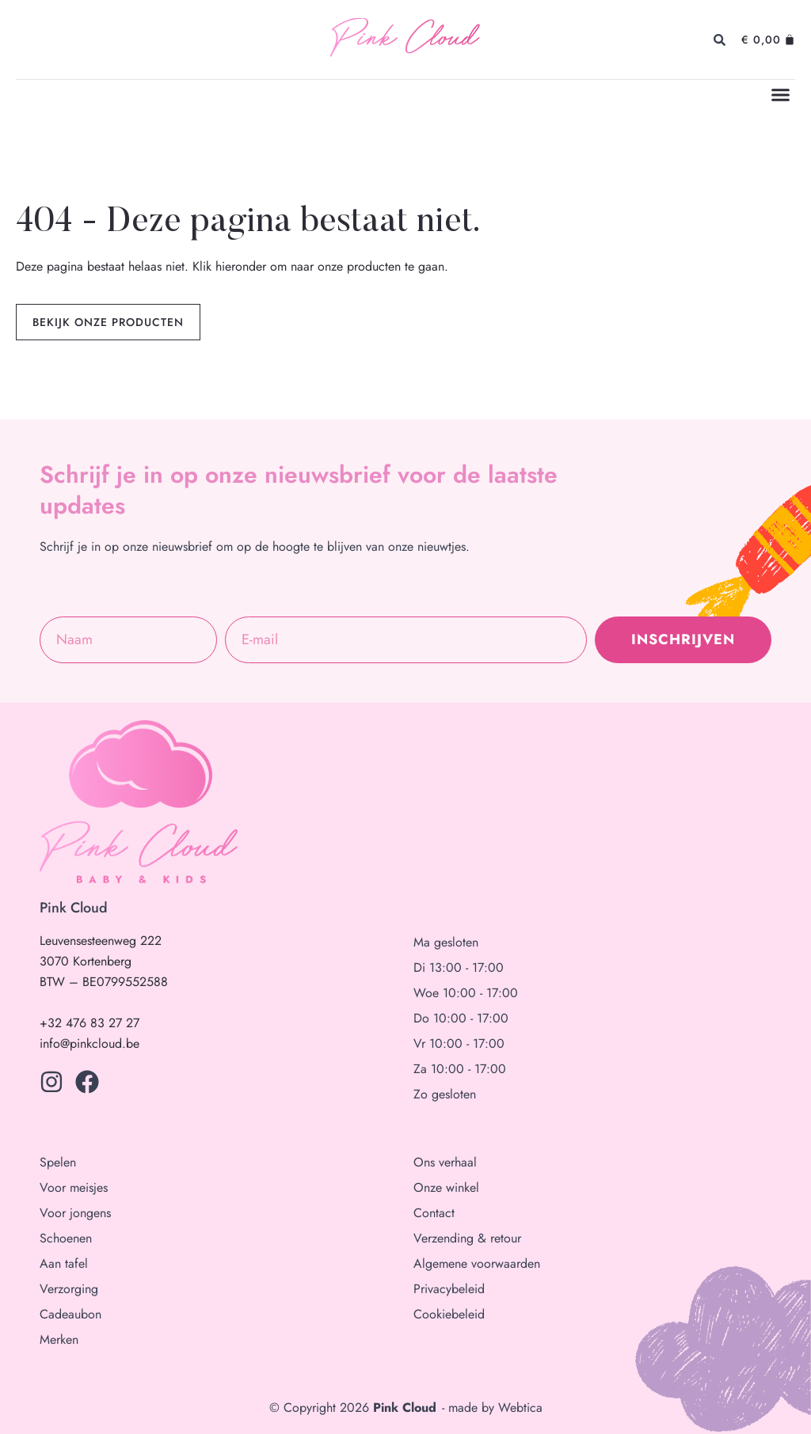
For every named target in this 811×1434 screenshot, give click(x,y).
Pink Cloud (404, 40)
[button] (781, 95)
